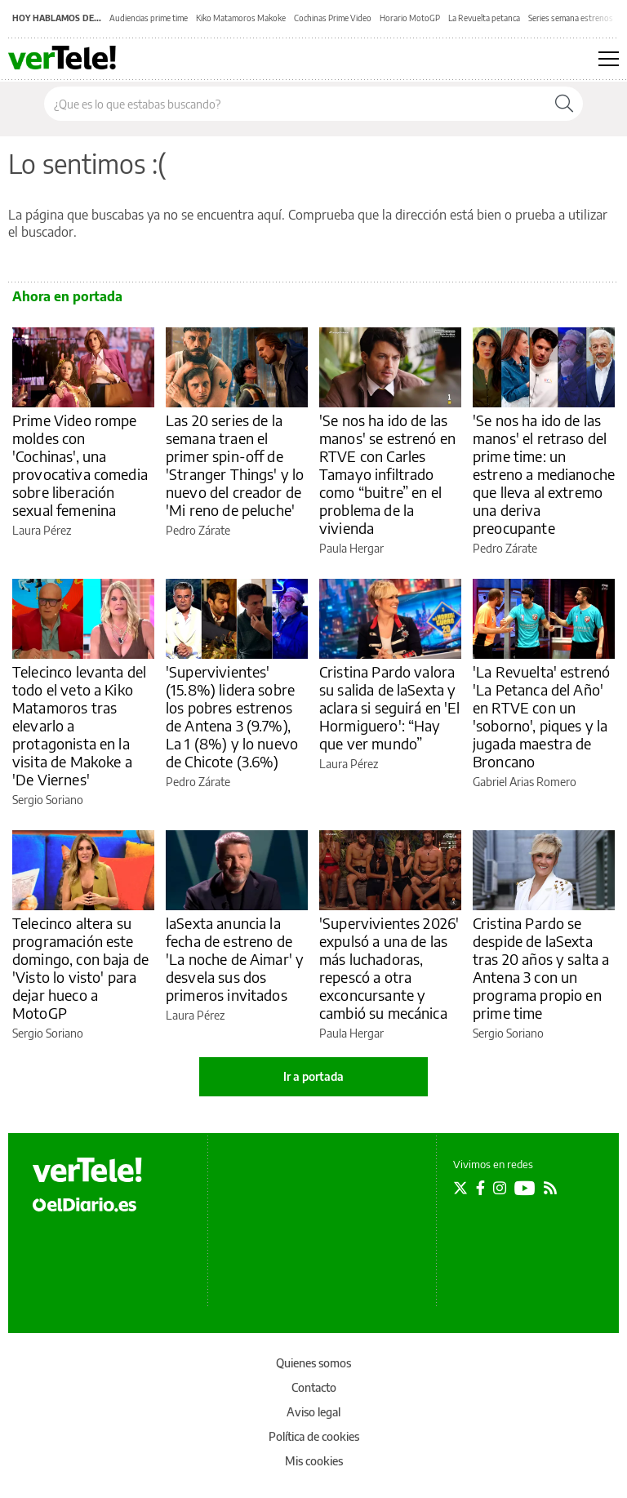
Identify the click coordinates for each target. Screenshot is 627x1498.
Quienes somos (313, 1363)
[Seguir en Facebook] (480, 1187)
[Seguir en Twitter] (460, 1187)
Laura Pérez (41, 530)
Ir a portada (313, 1076)
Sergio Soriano (47, 800)
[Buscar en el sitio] (295, 104)
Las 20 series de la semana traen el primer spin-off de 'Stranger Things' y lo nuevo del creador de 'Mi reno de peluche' (235, 465)
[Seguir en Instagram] (499, 1187)
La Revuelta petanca (484, 18)
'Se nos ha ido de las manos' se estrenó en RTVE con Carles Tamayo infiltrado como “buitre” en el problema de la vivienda (387, 474)
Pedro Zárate (198, 530)
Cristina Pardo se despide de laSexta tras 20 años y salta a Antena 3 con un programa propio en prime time (541, 967)
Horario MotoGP (410, 18)
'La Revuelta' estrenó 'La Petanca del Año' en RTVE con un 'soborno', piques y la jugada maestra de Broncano (541, 716)
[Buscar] (564, 104)
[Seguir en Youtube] (525, 1187)
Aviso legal (313, 1412)
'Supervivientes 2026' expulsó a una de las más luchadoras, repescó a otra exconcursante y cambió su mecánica (389, 967)
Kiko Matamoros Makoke (241, 18)
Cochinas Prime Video (332, 18)
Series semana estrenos (570, 18)
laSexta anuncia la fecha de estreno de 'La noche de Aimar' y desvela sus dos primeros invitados (235, 958)
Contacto (313, 1387)
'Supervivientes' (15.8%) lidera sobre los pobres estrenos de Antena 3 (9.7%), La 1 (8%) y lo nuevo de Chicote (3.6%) (232, 716)
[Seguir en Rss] (550, 1187)
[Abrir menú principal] (608, 58)
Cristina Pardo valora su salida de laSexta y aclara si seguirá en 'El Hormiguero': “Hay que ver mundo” (389, 707)
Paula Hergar (351, 548)
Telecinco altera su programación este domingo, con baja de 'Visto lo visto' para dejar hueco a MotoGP (80, 967)
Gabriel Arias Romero (524, 782)
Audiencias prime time (148, 18)
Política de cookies (314, 1436)
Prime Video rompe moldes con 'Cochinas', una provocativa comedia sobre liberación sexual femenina (80, 465)
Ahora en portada (67, 296)
